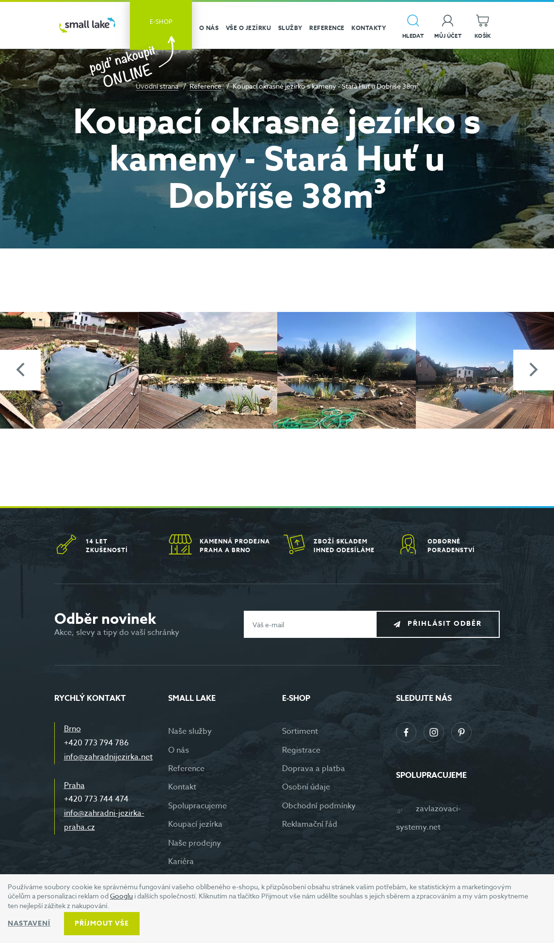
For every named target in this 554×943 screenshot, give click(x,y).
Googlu (121, 895)
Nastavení (29, 923)
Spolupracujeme (197, 806)
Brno (72, 729)
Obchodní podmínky (319, 806)
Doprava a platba (313, 768)
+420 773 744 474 (96, 799)
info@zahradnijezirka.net (108, 757)
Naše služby (190, 731)
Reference (206, 86)
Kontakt (182, 787)
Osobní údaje (306, 787)
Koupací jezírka (195, 824)
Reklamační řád (309, 824)
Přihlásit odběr (445, 623)
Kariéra (181, 861)
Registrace (301, 750)
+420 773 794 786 (96, 743)
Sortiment (300, 731)
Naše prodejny (194, 843)
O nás (178, 750)
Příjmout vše (102, 923)
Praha (74, 785)
